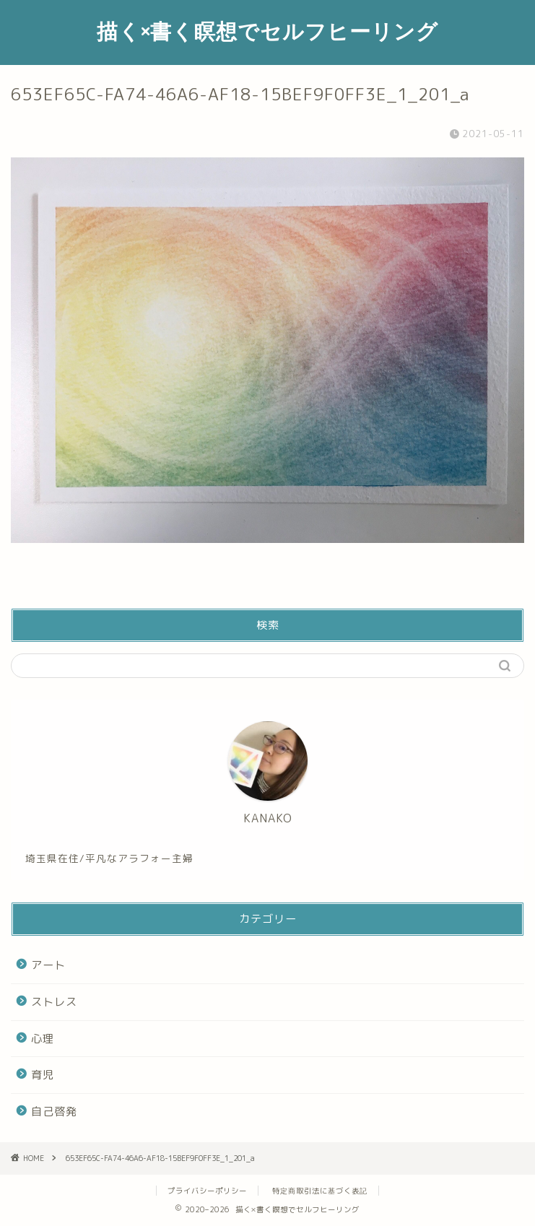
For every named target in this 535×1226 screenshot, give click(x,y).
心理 (42, 1038)
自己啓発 (54, 1111)
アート (48, 965)
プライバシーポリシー (207, 1191)
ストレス (54, 1001)
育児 (42, 1074)
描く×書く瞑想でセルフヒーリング (267, 31)
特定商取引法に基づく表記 (319, 1191)
